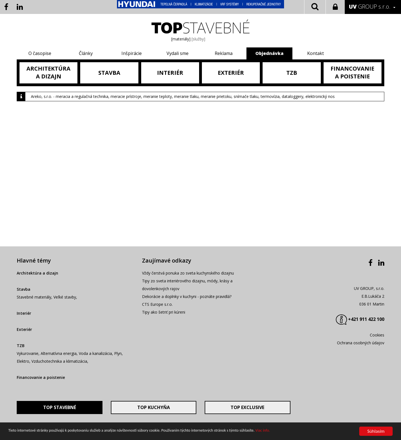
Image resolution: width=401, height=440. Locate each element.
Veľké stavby (64, 297)
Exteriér (24, 329)
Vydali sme (178, 53)
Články (86, 53)
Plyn (118, 353)
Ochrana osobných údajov (360, 342)
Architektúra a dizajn (37, 273)
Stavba (23, 289)
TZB (21, 345)
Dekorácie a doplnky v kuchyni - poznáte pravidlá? (186, 296)
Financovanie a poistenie (41, 377)
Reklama (224, 53)
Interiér (24, 313)
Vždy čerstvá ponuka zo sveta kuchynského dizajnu (188, 273)
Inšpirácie (131, 53)
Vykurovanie (27, 353)
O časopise (39, 53)
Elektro (23, 361)
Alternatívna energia (59, 353)
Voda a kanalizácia (95, 353)
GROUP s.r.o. (369, 6)
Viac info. (262, 431)
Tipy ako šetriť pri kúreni (163, 312)
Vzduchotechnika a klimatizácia (59, 361)
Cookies (377, 335)
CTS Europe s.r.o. (157, 304)
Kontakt (315, 53)
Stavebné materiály (34, 297)
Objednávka (269, 53)
